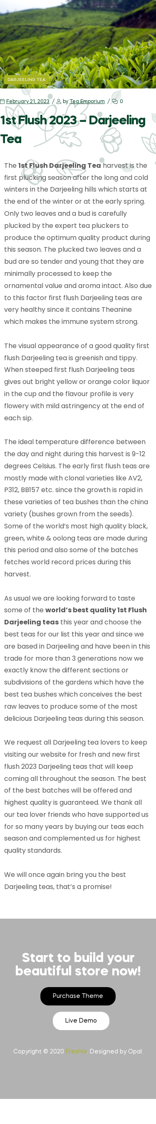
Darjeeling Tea (26, 80)
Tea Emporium (87, 101)
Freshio (76, 1052)
